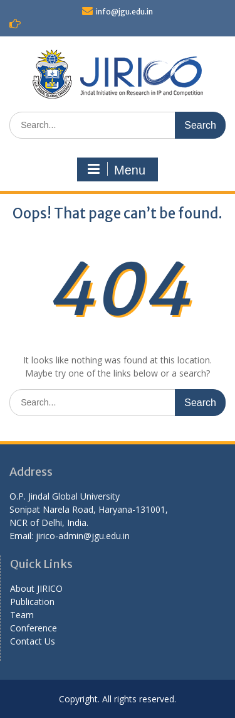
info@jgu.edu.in (124, 11)
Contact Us (32, 641)
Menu (115, 169)
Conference (33, 628)
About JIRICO (36, 588)
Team (22, 615)
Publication (32, 602)
